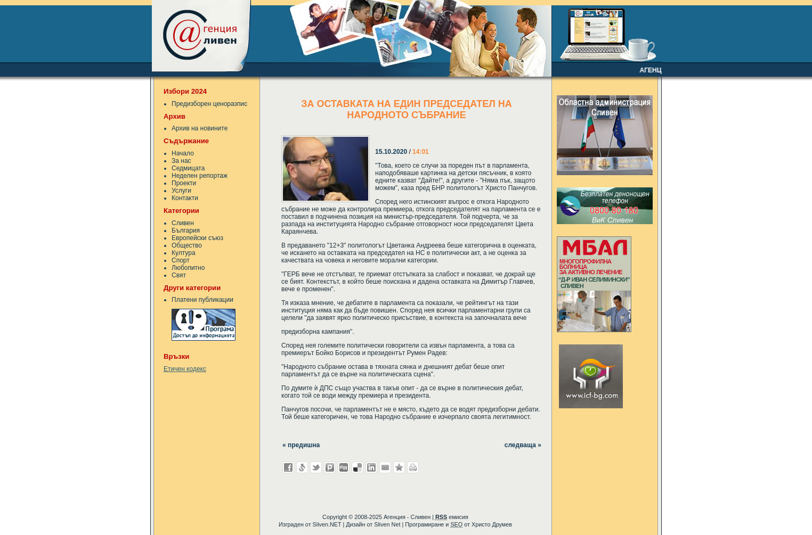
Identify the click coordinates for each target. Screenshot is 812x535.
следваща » (523, 445)
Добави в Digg (344, 467)
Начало (183, 153)
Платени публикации (202, 299)
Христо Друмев (492, 524)
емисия (451, 517)
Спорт (181, 260)
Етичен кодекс (185, 369)
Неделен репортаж (200, 175)
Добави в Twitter (316, 467)
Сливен (183, 223)
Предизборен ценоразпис (209, 104)
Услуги (181, 190)
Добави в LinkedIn (371, 467)
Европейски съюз (197, 238)
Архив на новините (200, 128)
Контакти (185, 198)
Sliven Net (387, 524)
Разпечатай (413, 467)
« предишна (301, 445)
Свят (179, 275)
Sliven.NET (327, 524)
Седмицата (188, 168)
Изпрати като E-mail (385, 467)
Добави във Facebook (288, 467)
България (186, 230)
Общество (187, 245)
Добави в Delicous (357, 467)
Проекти (184, 183)
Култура (184, 253)
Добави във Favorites (399, 467)
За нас (181, 160)
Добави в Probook (330, 467)
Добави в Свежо (302, 467)
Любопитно (188, 267)
